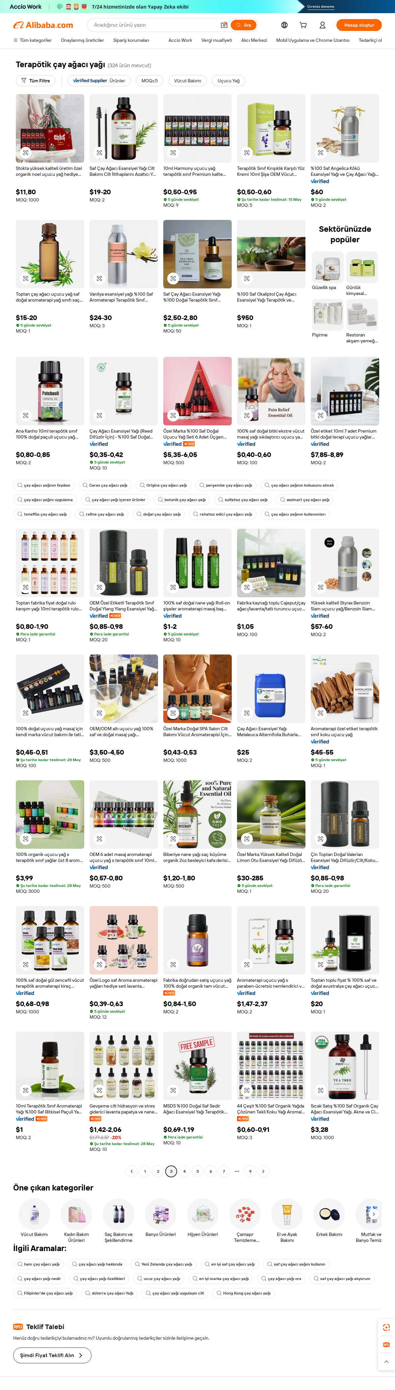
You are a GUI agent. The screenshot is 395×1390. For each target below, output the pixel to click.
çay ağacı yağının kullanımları (295, 514)
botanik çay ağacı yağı (182, 499)
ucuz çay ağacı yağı (158, 1278)
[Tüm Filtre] (36, 80)
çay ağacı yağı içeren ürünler (115, 499)
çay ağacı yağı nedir (39, 1278)
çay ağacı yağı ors (281, 1278)
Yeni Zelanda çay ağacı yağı (163, 1264)
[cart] (304, 26)
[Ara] (243, 25)
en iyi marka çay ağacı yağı (221, 1278)
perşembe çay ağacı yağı (225, 485)
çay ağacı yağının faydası (43, 485)
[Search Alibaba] (154, 25)
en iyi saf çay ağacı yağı (230, 1264)
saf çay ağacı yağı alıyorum (342, 1278)
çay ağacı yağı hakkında (97, 1264)
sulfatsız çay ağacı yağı (243, 499)
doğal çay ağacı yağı (159, 514)
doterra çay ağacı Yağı (109, 1293)
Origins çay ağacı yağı (163, 485)
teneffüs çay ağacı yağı (42, 514)
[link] (386, 1327)
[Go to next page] (263, 1171)
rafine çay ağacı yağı (101, 514)
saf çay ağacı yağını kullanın (296, 1264)
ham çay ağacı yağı (38, 1264)
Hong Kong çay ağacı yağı (244, 1293)
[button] (224, 25)
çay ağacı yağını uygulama (45, 499)
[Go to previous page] (132, 1171)
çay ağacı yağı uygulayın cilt (175, 1293)
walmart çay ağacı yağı (304, 499)
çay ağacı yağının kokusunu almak (299, 485)
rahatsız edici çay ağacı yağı (222, 514)
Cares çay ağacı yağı (105, 485)
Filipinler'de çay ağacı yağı (45, 1293)
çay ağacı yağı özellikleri (99, 1278)
